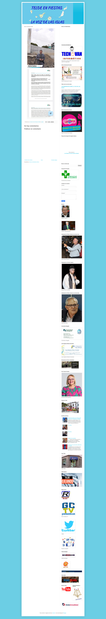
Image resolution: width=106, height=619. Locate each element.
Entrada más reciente (28, 160)
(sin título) (70, 425)
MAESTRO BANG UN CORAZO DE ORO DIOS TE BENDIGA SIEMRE (74, 418)
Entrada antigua (54, 160)
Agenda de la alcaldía (72, 438)
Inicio (42, 160)
